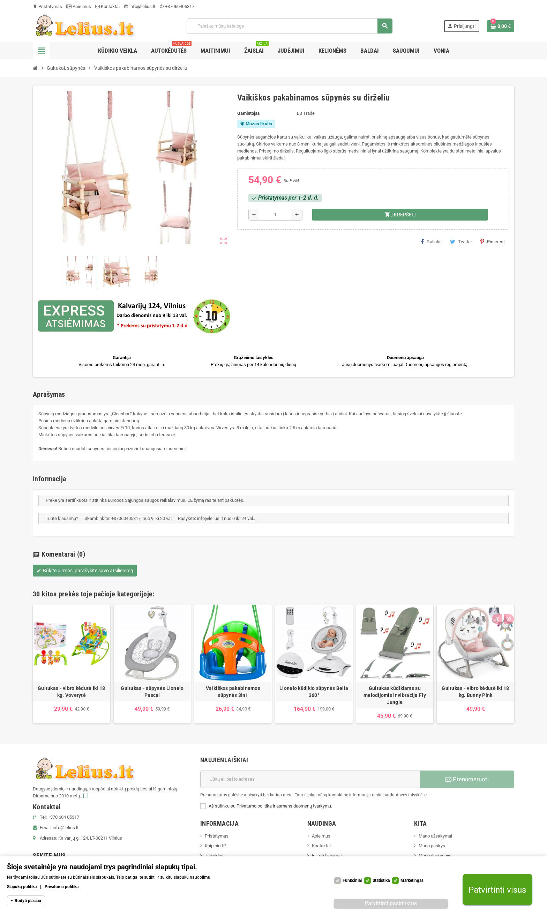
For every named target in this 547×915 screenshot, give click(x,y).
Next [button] (507, 592)
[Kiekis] (275, 214)
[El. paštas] (310, 779)
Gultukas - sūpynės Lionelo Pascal (152, 691)
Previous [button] (496, 592)
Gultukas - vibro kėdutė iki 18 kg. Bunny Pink (475, 691)
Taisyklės (214, 855)
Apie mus (78, 6)
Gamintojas (248, 113)
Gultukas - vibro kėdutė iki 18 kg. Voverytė (71, 691)
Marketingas (412, 880)
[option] (71, 663)
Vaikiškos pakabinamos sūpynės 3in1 (233, 691)
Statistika (381, 880)
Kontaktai (107, 6)
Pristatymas (47, 6)
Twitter (461, 241)
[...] (85, 795)
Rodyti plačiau (28, 900)
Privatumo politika (61, 886)
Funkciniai (352, 880)
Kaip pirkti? (215, 845)
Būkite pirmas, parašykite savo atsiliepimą (84, 570)
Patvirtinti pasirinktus (391, 903)
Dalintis (431, 241)
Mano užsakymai (435, 836)
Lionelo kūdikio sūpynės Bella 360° (313, 691)
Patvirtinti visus (497, 890)
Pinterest (492, 241)
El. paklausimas (327, 855)
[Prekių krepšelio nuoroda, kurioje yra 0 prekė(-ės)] (500, 26)
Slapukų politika (22, 886)
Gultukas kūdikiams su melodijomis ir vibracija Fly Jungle (395, 695)
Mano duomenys (435, 855)
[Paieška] (289, 26)
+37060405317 (176, 6)
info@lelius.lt (139, 6)
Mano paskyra (433, 845)
